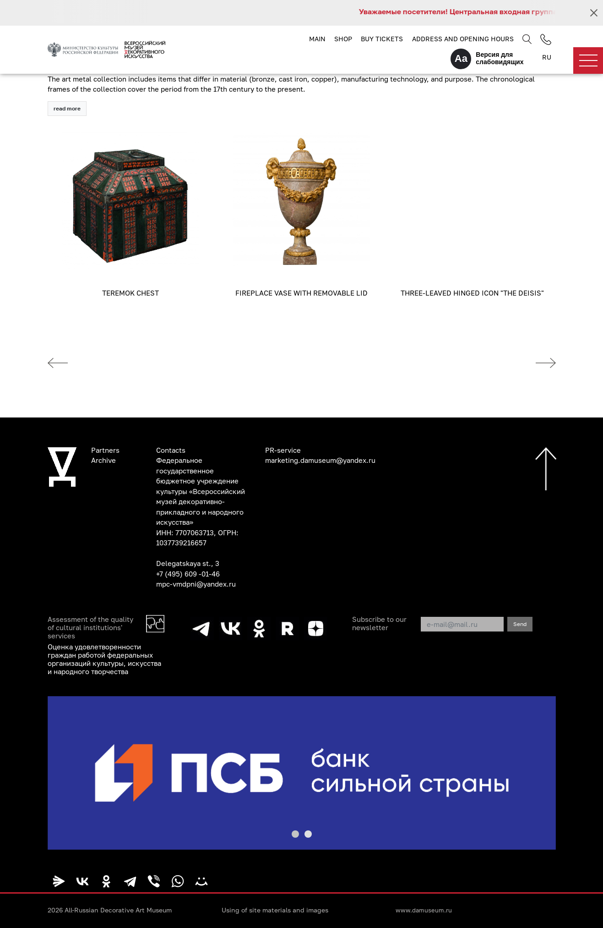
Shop (343, 39)
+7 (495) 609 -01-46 (188, 574)
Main (317, 39)
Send (520, 623)
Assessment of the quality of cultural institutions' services (90, 627)
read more (67, 108)
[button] (295, 834)
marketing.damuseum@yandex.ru (320, 460)
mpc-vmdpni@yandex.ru (196, 584)
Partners (105, 450)
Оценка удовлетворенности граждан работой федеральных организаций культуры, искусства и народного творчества (104, 658)
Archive (103, 460)
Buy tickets (382, 39)
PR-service (283, 450)
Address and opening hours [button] (463, 39)
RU (546, 57)
